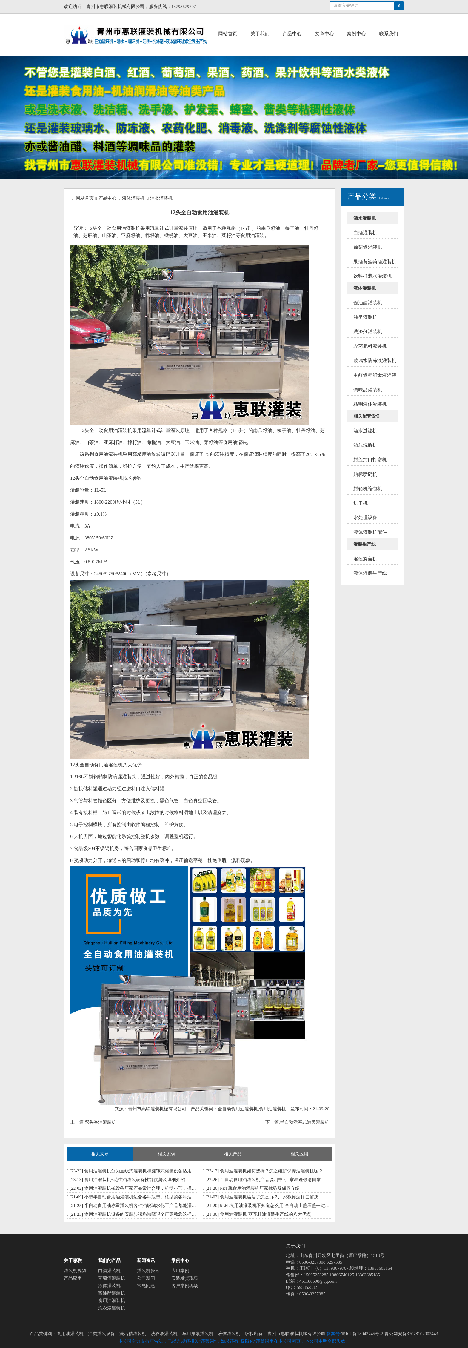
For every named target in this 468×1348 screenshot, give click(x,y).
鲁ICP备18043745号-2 (362, 1333)
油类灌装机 (161, 198)
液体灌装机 (133, 198)
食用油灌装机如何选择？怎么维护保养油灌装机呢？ (271, 1171)
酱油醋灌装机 (111, 1293)
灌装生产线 (364, 544)
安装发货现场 (184, 1278)
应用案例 (180, 1270)
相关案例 (167, 1154)
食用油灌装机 (111, 1300)
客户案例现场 (184, 1285)
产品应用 (73, 1278)
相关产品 (233, 1154)
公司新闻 (146, 1278)
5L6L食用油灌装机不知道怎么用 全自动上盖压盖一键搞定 (277, 1205)
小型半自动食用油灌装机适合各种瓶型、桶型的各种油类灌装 (144, 1197)
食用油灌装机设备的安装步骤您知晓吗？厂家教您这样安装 (142, 1214)
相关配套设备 (366, 416)
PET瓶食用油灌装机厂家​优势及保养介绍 (260, 1188)
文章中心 (324, 33)
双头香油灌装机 (100, 1122)
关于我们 (260, 33)
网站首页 (227, 33)
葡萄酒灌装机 (111, 1278)
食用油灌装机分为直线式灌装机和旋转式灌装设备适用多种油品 (147, 1171)
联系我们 (388, 33)
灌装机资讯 (148, 1270)
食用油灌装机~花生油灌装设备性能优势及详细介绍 (134, 1179)
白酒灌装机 (109, 1270)
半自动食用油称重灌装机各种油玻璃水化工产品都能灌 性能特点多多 (152, 1205)
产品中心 (292, 33)
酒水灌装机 (364, 218)
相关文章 (100, 1154)
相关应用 (299, 1154)
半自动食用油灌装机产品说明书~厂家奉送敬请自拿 (270, 1179)
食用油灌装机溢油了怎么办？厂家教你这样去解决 (269, 1197)
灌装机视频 (75, 1270)
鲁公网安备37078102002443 (411, 1333)
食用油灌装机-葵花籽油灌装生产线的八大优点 (265, 1214)
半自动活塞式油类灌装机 (304, 1122)
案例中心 (356, 33)
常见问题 (146, 1285)
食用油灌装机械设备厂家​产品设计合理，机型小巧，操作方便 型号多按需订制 (161, 1188)
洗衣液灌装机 (111, 1308)
